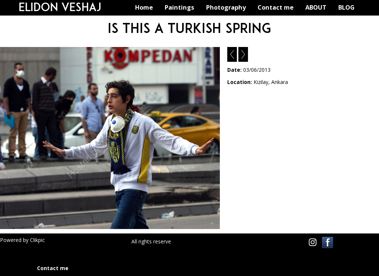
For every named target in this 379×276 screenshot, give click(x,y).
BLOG (346, 7)
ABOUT (315, 7)
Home (144, 7)
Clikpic (37, 239)
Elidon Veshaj (60, 7)
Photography (226, 7)
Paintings (179, 7)
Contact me (276, 7)
